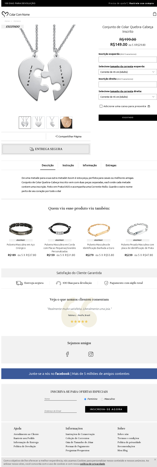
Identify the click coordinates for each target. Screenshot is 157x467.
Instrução (68, 165)
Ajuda (17, 428)
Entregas (111, 165)
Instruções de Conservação (80, 434)
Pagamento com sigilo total (123, 283)
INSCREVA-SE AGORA (106, 409)
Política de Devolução (25, 446)
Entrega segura (29, 283)
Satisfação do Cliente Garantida (79, 273)
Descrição (48, 165)
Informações (74, 428)
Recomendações (126, 446)
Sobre (121, 428)
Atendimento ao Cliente (26, 434)
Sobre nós (123, 434)
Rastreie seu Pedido (24, 438)
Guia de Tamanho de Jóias (79, 442)
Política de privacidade (129, 442)
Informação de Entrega (26, 442)
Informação (90, 165)
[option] (45, 3)
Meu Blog (123, 450)
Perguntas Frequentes (77, 450)
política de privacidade (92, 463)
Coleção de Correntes (77, 438)
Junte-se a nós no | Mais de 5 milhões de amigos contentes (79, 373)
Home (7, 21)
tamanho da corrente (121, 66)
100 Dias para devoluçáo (74, 283)
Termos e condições (128, 438)
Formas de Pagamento (77, 446)
